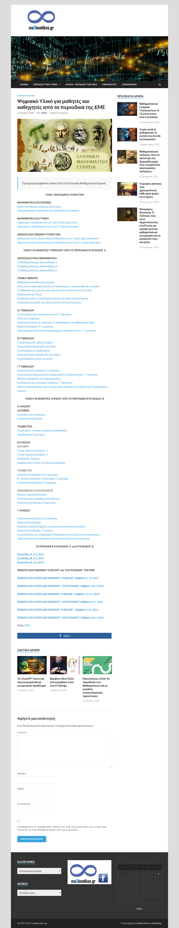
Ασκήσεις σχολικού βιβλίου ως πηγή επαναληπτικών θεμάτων (51, 526)
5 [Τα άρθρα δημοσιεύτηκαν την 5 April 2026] (158, 873)
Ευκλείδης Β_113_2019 (30, 558)
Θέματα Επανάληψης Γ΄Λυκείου (35, 530)
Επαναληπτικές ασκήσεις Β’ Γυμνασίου (38, 354)
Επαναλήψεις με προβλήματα (33, 350)
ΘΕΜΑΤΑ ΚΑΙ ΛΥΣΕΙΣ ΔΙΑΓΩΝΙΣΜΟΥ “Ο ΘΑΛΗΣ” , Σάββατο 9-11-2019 (57, 609)
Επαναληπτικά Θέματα (30, 418)
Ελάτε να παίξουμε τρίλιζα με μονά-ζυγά (39, 206)
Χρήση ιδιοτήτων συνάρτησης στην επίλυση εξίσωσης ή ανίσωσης (53, 538)
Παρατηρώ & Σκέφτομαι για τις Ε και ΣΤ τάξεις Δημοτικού (48, 226)
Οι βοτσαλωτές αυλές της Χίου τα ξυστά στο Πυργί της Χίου (49, 302)
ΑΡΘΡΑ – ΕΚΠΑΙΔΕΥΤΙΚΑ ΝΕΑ (81, 84)
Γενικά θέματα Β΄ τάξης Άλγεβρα (35, 342)
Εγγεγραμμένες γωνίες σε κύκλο (35, 358)
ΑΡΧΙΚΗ (24, 84)
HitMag (157, 923)
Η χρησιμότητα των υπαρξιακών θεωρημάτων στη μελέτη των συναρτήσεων (58, 534)
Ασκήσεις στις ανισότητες (31, 414)
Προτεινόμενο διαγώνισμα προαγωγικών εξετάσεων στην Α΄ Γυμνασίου (56, 330)
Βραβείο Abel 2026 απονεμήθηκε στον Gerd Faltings (62, 682)
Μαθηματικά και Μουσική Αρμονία (36, 282)
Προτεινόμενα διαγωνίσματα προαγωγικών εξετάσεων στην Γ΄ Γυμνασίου (57, 374)
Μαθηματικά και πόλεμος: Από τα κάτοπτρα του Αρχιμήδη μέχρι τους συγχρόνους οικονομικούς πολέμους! (149, 161)
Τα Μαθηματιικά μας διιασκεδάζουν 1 (37, 262)
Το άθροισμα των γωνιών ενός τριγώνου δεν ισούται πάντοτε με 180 (54, 290)
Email (21, 789)
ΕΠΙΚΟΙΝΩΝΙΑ (129, 84)
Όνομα (22, 773)
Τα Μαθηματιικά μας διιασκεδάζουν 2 (37, 266)
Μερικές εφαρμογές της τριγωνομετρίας (39, 378)
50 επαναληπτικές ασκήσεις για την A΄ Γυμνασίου (44, 314)
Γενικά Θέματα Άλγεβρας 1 (32, 450)
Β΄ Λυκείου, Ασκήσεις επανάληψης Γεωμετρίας (43, 478)
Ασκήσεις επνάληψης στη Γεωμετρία (37, 474)
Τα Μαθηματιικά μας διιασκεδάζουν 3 (37, 270)
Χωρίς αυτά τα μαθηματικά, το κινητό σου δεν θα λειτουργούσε (150, 134)
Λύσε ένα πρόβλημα (28, 318)
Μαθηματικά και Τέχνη (29, 294)
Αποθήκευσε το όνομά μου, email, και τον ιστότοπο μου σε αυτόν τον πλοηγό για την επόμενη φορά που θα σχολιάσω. (61, 828)
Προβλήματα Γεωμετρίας (31, 434)
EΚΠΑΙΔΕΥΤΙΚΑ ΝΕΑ (26, 96)
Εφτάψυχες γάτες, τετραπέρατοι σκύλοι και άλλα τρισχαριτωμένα (52, 298)
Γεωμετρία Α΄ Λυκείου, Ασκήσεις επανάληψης (42, 430)
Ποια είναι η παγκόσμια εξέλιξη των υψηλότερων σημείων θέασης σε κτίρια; (58, 286)
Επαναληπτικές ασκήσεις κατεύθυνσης (38, 498)
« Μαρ (139, 908)
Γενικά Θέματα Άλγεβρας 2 (32, 454)
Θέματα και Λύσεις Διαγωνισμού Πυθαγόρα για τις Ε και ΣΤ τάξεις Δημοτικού (58, 242)
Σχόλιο (22, 732)
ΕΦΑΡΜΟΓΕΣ (109, 84)
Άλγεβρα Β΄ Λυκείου (28, 458)
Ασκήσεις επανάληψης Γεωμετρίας (36, 502)
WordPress (145, 923)
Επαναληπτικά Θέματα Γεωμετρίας (36, 482)
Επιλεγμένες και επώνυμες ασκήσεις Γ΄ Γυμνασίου (45, 382)
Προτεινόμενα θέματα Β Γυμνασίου (36, 346)
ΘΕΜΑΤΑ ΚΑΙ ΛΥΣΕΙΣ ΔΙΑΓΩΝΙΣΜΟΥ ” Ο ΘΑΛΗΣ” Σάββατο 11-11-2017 (58, 577)
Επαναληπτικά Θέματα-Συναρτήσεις (37, 518)
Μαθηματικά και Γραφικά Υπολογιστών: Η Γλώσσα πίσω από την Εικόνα (149, 110)
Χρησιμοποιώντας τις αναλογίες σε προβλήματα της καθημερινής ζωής (56, 322)
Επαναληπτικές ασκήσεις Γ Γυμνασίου (38, 370)
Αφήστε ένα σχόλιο (59, 113)
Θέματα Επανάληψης (29, 522)
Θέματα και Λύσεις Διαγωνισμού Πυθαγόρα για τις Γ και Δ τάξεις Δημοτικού (58, 238)
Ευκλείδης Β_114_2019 (30, 562)
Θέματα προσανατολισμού (32, 494)
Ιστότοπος (24, 804)
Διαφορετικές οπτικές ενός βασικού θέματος (41, 462)
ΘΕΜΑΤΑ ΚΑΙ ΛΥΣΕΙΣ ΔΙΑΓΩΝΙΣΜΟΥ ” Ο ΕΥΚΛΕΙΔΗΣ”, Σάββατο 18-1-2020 (60, 617)
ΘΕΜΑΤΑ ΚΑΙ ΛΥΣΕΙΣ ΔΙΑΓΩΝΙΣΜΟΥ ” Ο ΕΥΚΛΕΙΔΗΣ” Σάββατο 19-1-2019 (60, 601)
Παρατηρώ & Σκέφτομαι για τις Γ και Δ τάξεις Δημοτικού (47, 222)
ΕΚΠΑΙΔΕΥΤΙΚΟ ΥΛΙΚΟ (45, 84)
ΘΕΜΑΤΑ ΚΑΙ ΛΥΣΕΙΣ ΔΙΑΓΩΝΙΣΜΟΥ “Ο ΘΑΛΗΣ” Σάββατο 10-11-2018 (58, 593)
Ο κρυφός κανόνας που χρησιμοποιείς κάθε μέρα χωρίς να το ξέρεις (150, 190)
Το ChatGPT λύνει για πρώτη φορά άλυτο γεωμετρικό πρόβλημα (31, 682)
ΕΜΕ (27, 625)
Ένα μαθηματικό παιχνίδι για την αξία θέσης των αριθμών (48, 210)
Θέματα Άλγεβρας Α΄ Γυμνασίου (35, 326)
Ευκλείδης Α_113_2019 (30, 554)
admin (44, 113)
